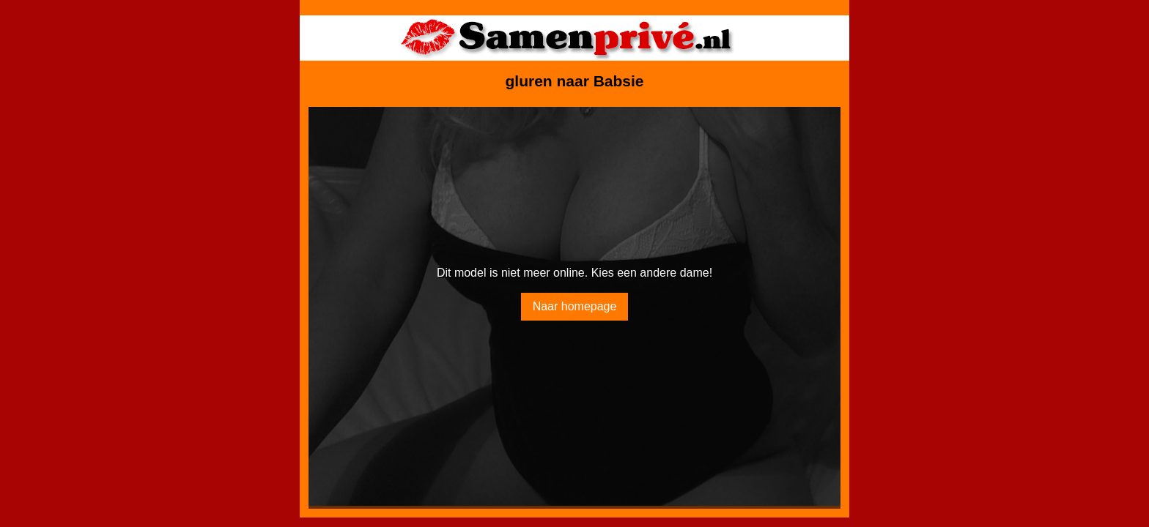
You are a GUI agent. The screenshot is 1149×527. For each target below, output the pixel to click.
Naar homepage (575, 306)
